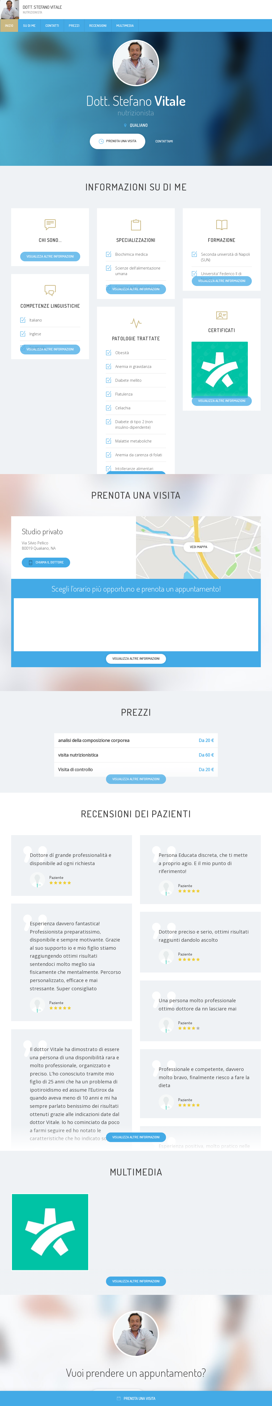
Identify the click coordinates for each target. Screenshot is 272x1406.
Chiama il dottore (46, 562)
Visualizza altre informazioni (136, 1137)
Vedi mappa (198, 547)
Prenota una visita (136, 1398)
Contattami (164, 141)
